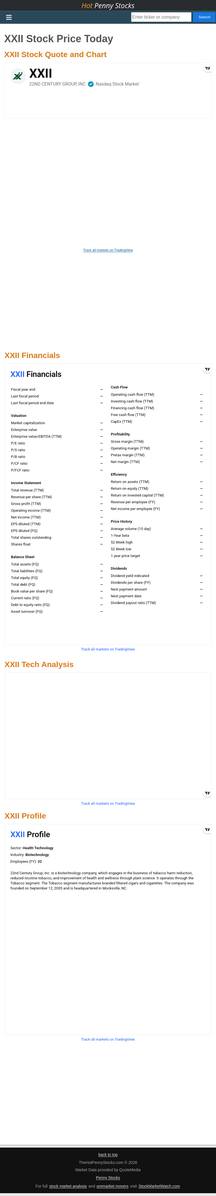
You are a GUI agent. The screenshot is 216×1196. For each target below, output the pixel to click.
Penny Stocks (108, 1177)
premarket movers (113, 1186)
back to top (108, 1154)
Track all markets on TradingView (108, 250)
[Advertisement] (108, 299)
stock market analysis (68, 1186)
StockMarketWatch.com (159, 1186)
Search (204, 17)
